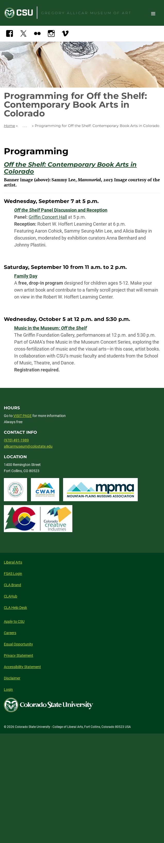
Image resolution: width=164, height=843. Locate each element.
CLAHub (10, 596)
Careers (10, 633)
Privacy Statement (18, 655)
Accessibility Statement (22, 667)
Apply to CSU (14, 621)
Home (9, 125)
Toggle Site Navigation (153, 13)
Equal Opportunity (18, 644)
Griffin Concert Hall (48, 217)
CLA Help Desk (15, 608)
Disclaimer (12, 678)
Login (8, 689)
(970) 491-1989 (16, 440)
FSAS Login (13, 574)
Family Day (25, 276)
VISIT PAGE (22, 416)
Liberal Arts (13, 562)
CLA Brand (12, 585)
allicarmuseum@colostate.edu (28, 446)
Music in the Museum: (50, 328)
